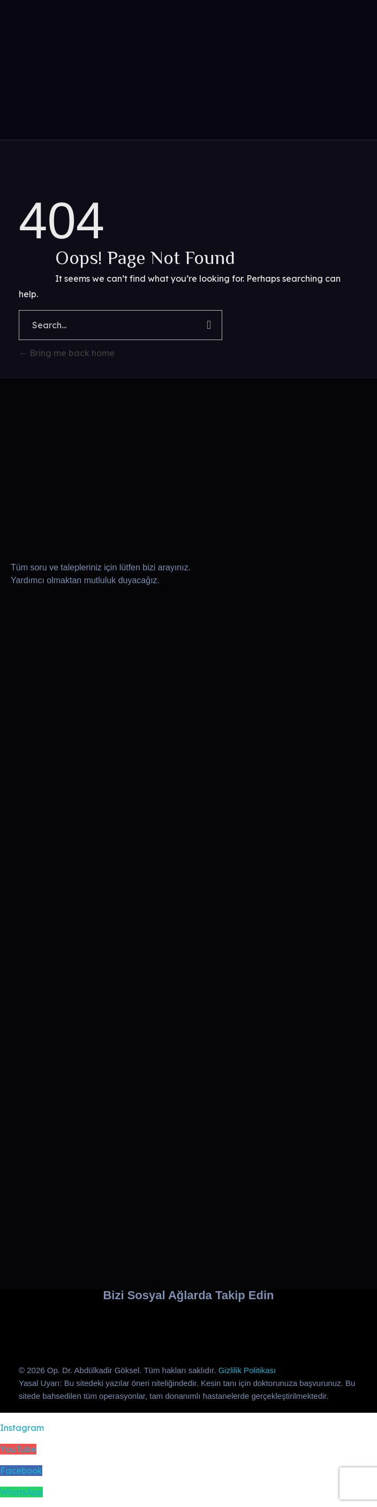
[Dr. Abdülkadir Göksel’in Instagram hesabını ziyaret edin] (51, 1325)
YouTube (18, 1449)
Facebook (21, 1470)
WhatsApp (21, 1492)
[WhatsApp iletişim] (257, 1325)
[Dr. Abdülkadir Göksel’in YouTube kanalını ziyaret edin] (120, 1325)
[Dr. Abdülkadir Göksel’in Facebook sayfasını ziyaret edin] (188, 1325)
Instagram (22, 1427)
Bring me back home (67, 353)
